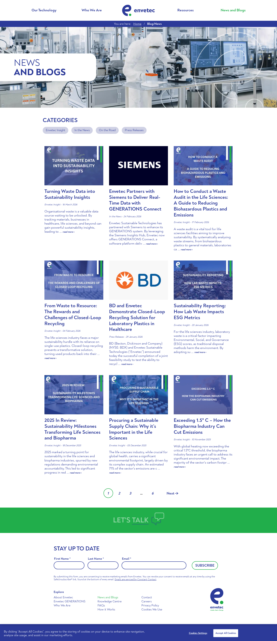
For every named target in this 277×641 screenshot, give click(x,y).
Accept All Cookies (225, 633)
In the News (82, 130)
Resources (185, 10)
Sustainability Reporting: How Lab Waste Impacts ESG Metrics (200, 311)
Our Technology (44, 10)
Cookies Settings (198, 633)
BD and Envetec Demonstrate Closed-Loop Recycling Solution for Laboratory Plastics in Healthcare (137, 317)
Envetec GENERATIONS (69, 601)
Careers (146, 601)
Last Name (96, 559)
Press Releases (134, 130)
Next (172, 493)
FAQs (101, 605)
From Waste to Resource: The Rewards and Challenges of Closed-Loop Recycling (72, 314)
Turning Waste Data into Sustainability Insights (69, 194)
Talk (140, 520)
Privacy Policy (150, 605)
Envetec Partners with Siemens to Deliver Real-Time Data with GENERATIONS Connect (135, 200)
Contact (146, 597)
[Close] (271, 633)
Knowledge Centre (110, 601)
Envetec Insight (55, 130)
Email (126, 559)
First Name (62, 559)
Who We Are (92, 10)
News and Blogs (233, 10)
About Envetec (63, 597)
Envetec (138, 10)
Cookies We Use (151, 609)
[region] (138, 633)
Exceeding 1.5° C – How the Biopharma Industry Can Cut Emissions (202, 426)
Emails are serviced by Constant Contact (135, 579)
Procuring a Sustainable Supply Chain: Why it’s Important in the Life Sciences (133, 429)
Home (137, 24)
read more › (68, 231)
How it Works (106, 609)
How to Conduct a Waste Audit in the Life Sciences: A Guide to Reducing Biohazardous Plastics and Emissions (201, 203)
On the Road (107, 130)
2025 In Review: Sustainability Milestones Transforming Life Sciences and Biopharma (72, 429)
